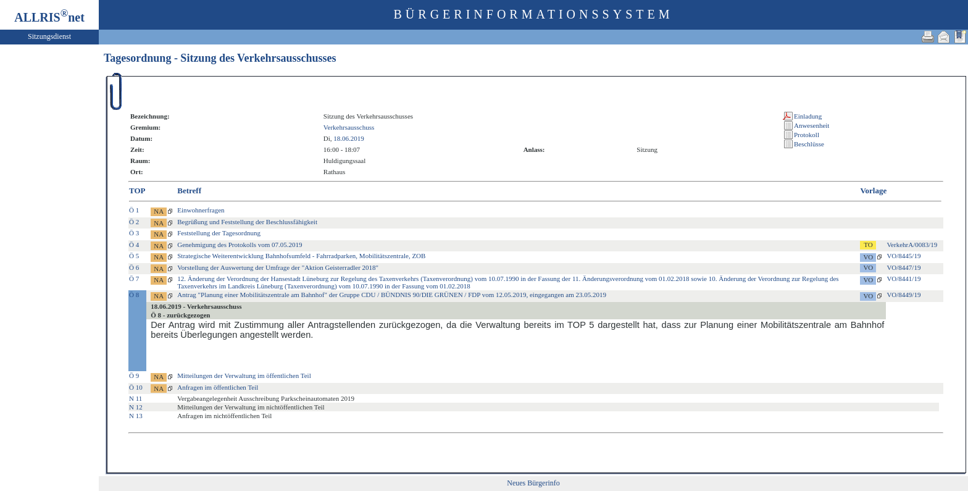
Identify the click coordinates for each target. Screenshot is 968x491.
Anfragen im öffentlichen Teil (217, 387)
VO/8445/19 (903, 255)
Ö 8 (134, 294)
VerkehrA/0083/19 (912, 244)
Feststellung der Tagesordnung (219, 233)
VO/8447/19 (903, 267)
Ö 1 (134, 210)
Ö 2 (134, 221)
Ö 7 (134, 278)
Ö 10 (136, 387)
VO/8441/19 (903, 278)
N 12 (136, 407)
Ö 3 (134, 233)
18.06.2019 (348, 138)
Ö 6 (134, 267)
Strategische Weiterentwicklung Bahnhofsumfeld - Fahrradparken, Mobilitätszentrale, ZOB (301, 255)
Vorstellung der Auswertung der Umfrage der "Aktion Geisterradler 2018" (277, 267)
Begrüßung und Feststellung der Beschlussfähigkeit (247, 221)
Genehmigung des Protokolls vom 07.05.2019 (239, 244)
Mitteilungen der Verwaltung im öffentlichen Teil (244, 375)
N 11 (135, 398)
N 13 (136, 415)
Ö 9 (134, 375)
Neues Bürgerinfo (533, 483)
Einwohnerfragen (200, 210)
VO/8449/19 (903, 294)
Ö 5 (134, 255)
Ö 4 (134, 244)
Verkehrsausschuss (348, 127)
